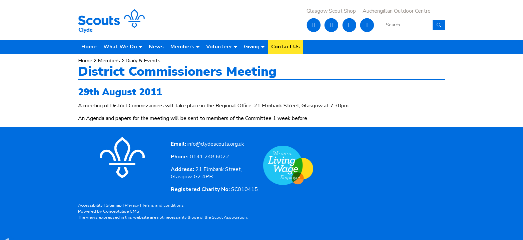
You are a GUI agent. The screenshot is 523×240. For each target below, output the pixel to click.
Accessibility (90, 205)
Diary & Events (142, 60)
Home (89, 46)
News (156, 46)
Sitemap (114, 205)
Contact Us (285, 46)
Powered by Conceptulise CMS (108, 211)
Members (109, 60)
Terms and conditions (163, 205)
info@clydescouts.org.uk (215, 144)
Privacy (132, 205)
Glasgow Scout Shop (331, 11)
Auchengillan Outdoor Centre (397, 11)
